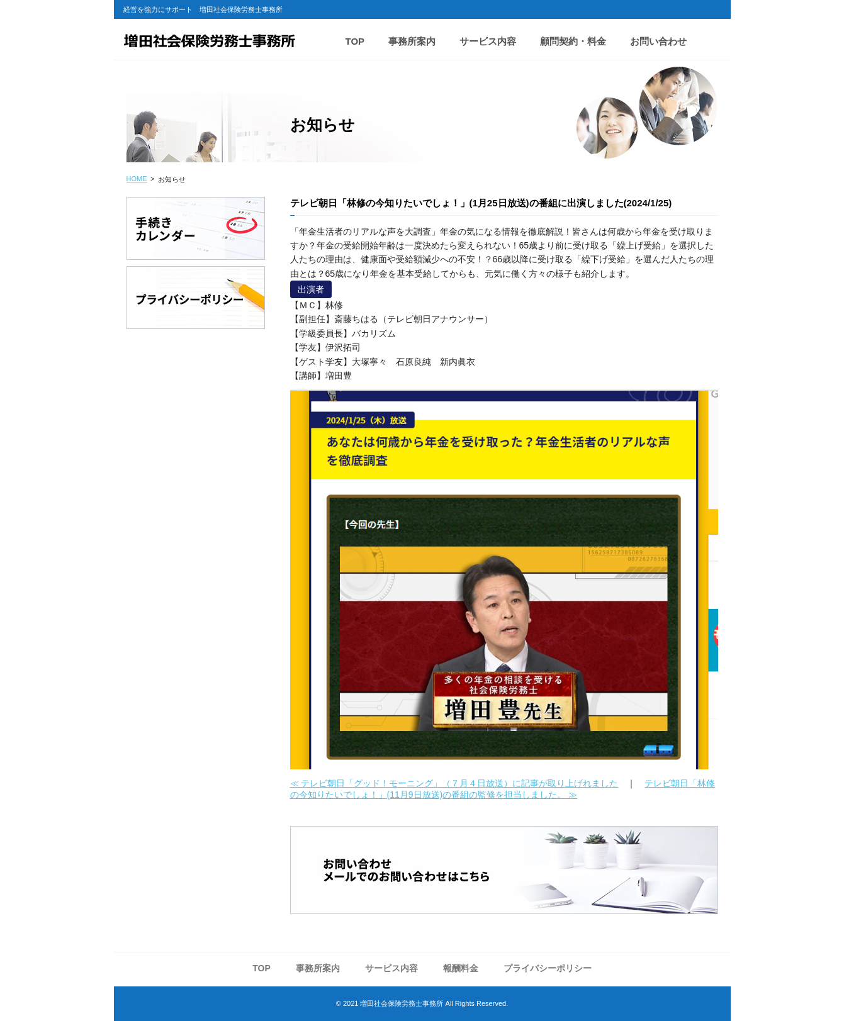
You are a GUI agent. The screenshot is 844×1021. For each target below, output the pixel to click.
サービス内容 (487, 41)
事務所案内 (412, 41)
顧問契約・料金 (573, 41)
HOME (137, 178)
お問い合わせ (658, 41)
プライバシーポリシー (548, 968)
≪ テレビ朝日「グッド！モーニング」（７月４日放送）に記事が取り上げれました (454, 783)
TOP (355, 41)
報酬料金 (460, 968)
